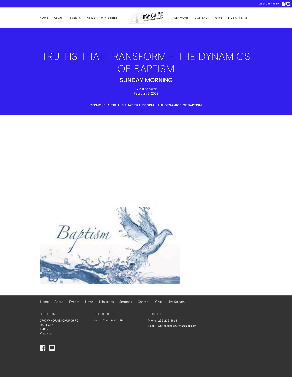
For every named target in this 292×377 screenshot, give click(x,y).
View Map (46, 333)
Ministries (109, 18)
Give (219, 18)
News (91, 18)
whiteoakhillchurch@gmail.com (177, 325)
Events (75, 18)
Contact (202, 18)
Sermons (181, 18)
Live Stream (237, 18)
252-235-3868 (269, 3)
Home (43, 18)
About (59, 18)
